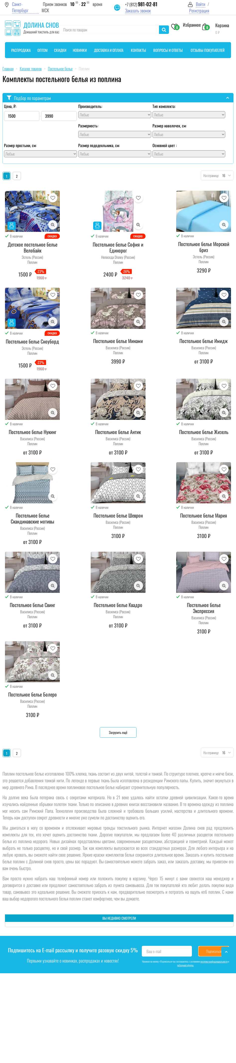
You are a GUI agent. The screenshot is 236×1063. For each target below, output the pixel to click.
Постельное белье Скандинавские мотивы (32, 518)
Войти (200, 4)
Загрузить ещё (118, 732)
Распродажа (21, 50)
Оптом (42, 50)
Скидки (60, 50)
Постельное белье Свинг (32, 605)
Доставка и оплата (108, 50)
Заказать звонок (138, 10)
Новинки (80, 50)
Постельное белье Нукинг (32, 432)
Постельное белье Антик (118, 432)
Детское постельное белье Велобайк (32, 247)
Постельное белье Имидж (203, 341)
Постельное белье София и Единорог (118, 247)
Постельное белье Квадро (118, 605)
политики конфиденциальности (214, 961)
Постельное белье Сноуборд (32, 341)
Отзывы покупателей (208, 50)
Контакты (138, 50)
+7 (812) (141, 4)
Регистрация (199, 10)
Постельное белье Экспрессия (204, 608)
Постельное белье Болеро (32, 694)
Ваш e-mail (154, 951)
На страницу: (210, 175)
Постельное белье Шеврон (118, 515)
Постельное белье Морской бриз (203, 247)
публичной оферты (185, 965)
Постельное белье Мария (203, 515)
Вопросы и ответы (168, 50)
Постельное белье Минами (118, 341)
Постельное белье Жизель (203, 432)
